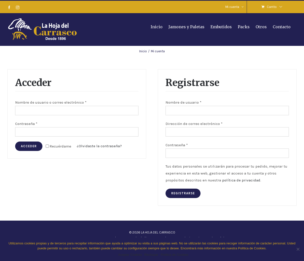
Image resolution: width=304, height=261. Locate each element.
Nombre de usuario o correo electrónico (51, 102)
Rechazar (151, 255)
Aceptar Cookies (130, 255)
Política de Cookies (174, 255)
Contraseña (26, 123)
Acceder (29, 146)
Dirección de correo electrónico (194, 123)
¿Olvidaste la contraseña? (99, 146)
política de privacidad (241, 180)
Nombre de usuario (184, 102)
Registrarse (183, 193)
